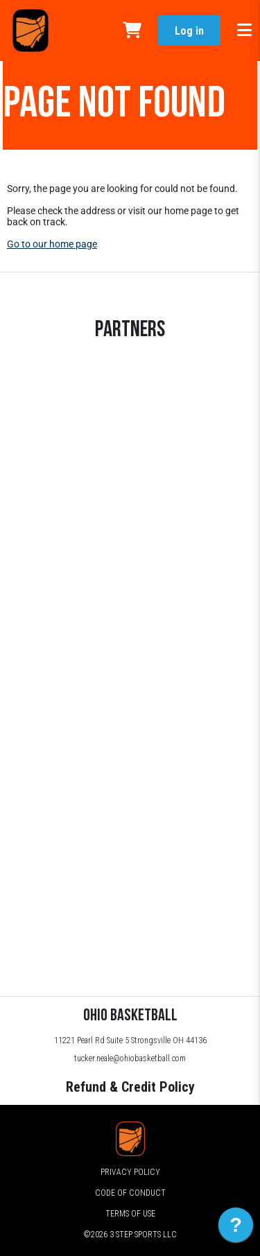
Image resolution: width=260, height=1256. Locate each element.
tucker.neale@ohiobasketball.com (130, 1058)
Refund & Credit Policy (130, 1087)
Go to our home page (52, 244)
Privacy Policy (130, 1172)
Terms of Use (130, 1214)
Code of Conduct (130, 1193)
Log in (189, 30)
